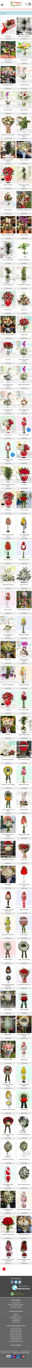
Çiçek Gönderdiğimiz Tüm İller (16, 1341)
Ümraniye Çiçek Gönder (16, 1338)
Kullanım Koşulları (16, 1302)
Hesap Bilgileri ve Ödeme (16, 1317)
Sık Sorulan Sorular (16, 1307)
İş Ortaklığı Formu (16, 1322)
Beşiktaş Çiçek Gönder (16, 1331)
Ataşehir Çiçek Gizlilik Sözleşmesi (16, 1304)
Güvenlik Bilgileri (16, 1318)
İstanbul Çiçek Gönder (16, 1328)
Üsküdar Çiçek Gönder (16, 1339)
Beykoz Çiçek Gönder (16, 1333)
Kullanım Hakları (25, 1352)
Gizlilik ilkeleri (16, 1352)
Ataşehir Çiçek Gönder (16, 1330)
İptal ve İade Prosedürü (16, 1306)
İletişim (16, 1313)
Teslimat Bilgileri (16, 1320)
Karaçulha (3, 13)
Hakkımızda (16, 1315)
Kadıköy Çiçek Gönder (16, 1336)
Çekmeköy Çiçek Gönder (16, 1335)
